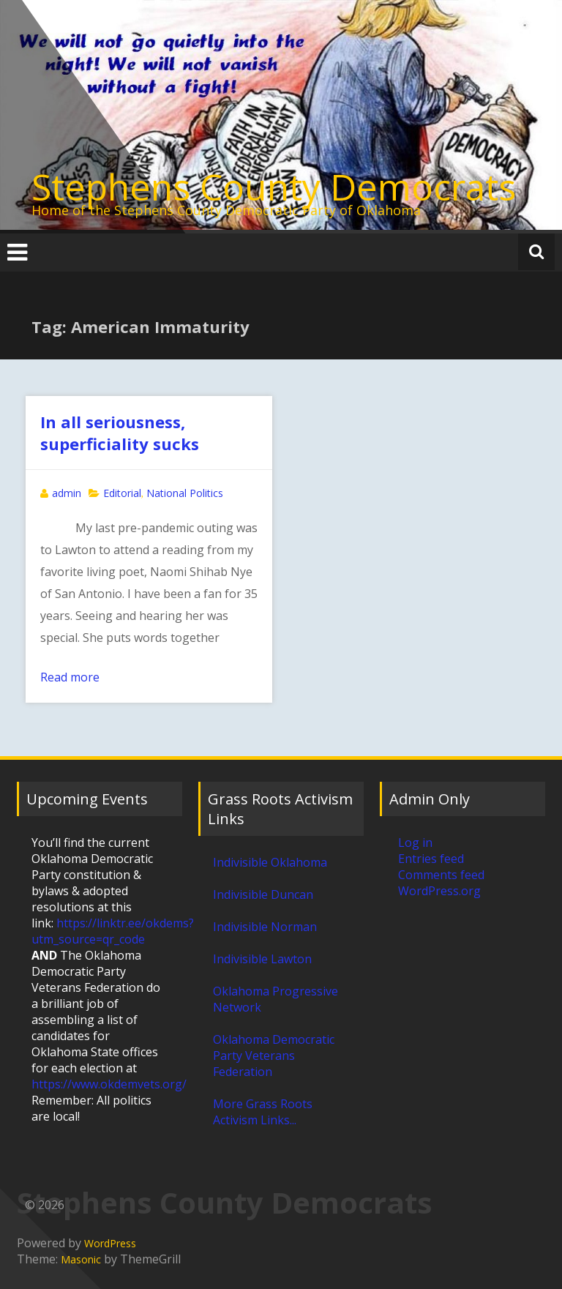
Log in (415, 842)
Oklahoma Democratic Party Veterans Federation (273, 1055)
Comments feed (441, 875)
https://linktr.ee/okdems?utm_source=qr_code (112, 931)
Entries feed (431, 859)
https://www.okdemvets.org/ (109, 1084)
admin (66, 493)
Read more (70, 677)
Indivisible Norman (265, 927)
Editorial (122, 493)
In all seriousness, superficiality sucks (119, 433)
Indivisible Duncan (263, 894)
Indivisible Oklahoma (270, 862)
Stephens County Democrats (273, 187)
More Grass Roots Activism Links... (262, 1112)
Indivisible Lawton (262, 959)
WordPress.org (439, 891)
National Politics (184, 493)
